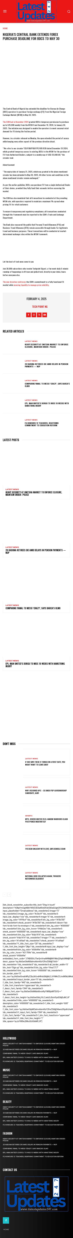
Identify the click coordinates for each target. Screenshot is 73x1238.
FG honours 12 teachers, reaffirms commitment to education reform (42, 424)
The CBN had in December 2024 (15, 121)
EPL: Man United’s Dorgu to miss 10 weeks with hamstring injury (47, 404)
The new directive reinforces (14, 281)
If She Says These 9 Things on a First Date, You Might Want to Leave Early (45, 763)
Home (5, 28)
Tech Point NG (40, 306)
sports (28, 816)
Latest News (31, 341)
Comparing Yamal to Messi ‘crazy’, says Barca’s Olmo (47, 384)
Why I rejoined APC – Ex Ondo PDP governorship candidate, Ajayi (46, 791)
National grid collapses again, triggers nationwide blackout (43, 877)
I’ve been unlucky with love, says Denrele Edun (45, 848)
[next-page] (9, 895)
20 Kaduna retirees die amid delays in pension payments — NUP (46, 365)
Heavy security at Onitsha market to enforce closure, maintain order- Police (46, 345)
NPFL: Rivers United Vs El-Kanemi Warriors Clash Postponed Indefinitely (46, 820)
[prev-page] (4, 895)
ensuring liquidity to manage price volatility (31, 284)
